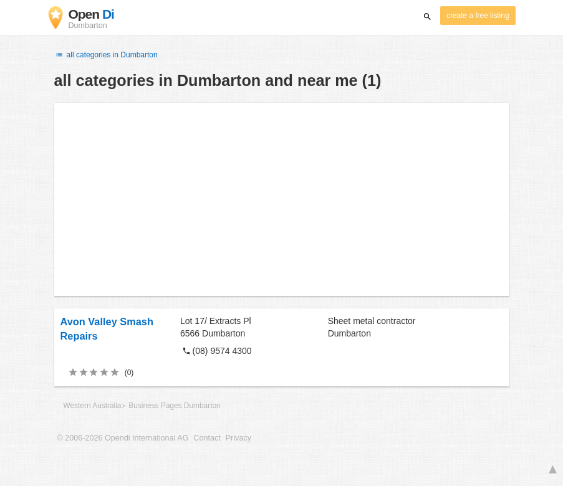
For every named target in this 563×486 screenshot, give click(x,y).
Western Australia (93, 405)
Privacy (238, 438)
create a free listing (477, 15)
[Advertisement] (282, 199)
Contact (206, 438)
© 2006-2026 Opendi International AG (123, 438)
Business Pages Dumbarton (174, 405)
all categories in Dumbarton (106, 54)
